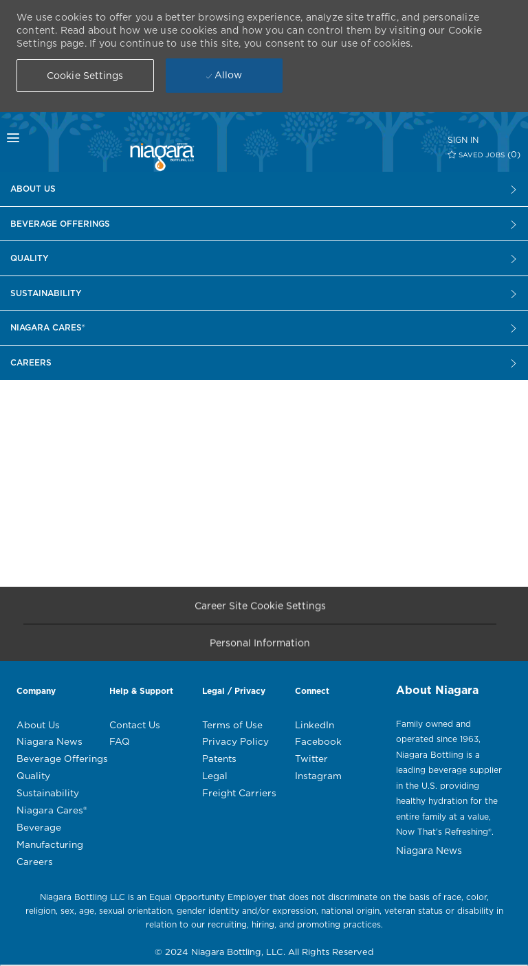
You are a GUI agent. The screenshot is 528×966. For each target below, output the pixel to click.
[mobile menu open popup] (39, 138)
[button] (85, 75)
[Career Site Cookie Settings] (260, 609)
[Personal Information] (259, 647)
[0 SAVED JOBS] (484, 154)
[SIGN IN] (463, 140)
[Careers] (264, 189)
